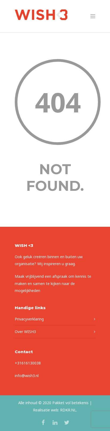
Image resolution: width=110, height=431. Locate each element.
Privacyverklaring (29, 319)
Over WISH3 (25, 331)
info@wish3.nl (27, 375)
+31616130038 (28, 363)
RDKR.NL (68, 409)
